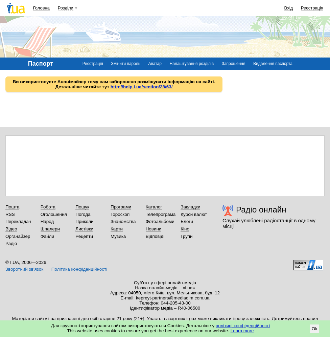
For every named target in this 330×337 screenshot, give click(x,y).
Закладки (190, 206)
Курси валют (194, 214)
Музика (118, 236)
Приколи (84, 221)
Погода (82, 214)
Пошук (82, 206)
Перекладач (18, 221)
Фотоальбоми (160, 221)
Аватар (155, 63)
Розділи (65, 7)
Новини (154, 228)
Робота (48, 206)
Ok (314, 328)
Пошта (12, 206)
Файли (47, 236)
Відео (11, 228)
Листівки (84, 228)
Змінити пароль (125, 63)
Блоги (187, 221)
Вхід (288, 7)
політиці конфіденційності (243, 325)
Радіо (11, 243)
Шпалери (50, 228)
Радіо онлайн (261, 209)
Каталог (154, 206)
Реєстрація (312, 7)
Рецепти (84, 236)
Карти (117, 228)
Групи (186, 236)
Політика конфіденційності (79, 269)
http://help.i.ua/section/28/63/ (142, 86)
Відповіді (155, 236)
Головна (41, 7)
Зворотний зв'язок (24, 269)
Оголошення (54, 214)
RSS (10, 214)
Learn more (242, 330)
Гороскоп (120, 214)
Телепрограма (161, 214)
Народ (47, 221)
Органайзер (17, 236)
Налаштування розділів (192, 63)
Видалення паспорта (272, 63)
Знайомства (123, 221)
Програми (121, 206)
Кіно (185, 228)
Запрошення (233, 63)
